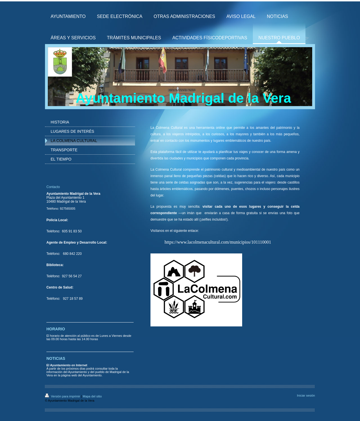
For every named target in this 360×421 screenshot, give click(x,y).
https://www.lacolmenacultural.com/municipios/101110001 (218, 242)
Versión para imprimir (63, 396)
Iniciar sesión (306, 395)
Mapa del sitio (92, 396)
